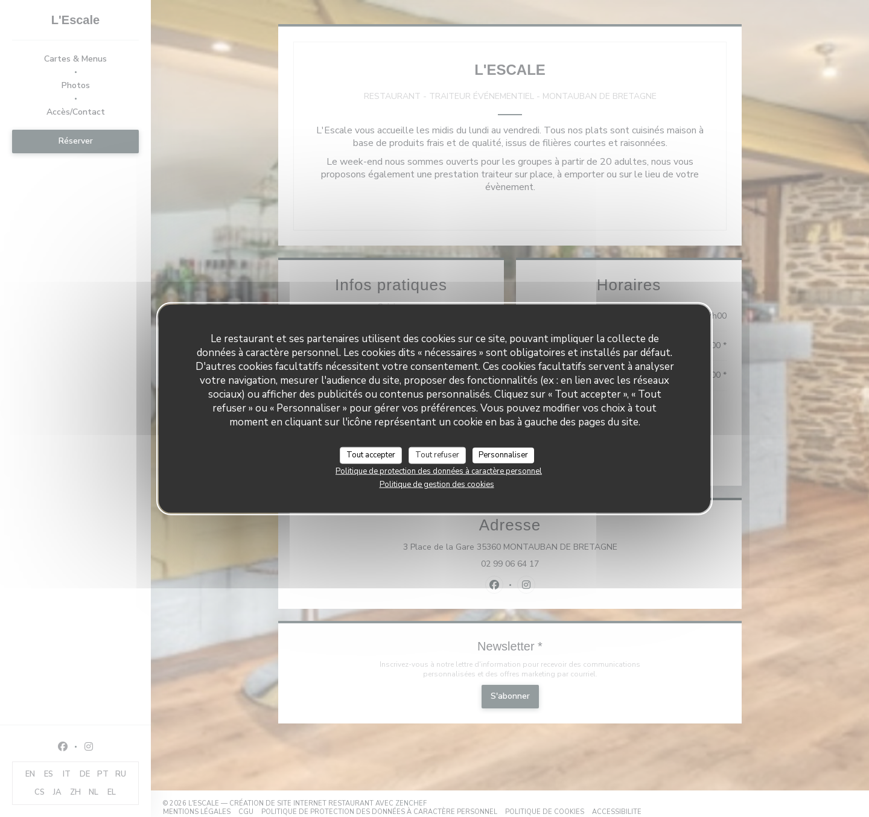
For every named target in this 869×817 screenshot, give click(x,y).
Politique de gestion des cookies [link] (437, 483)
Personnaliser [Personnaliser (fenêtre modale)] (503, 455)
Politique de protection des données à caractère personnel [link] (439, 470)
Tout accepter (370, 455)
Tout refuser (437, 455)
